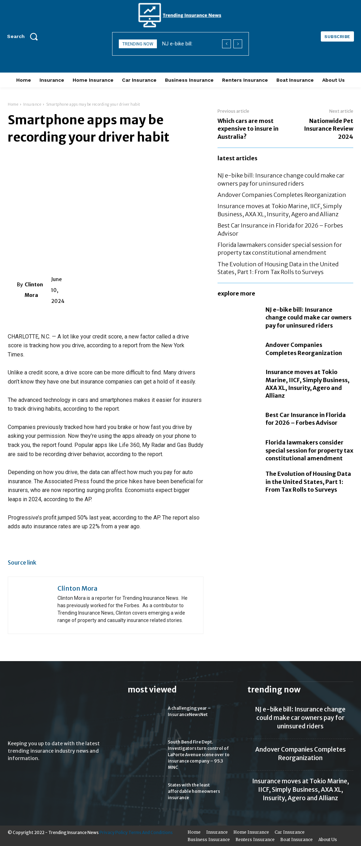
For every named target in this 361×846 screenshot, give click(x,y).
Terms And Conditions (150, 832)
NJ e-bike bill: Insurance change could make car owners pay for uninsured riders (308, 317)
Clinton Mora (34, 289)
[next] (237, 43)
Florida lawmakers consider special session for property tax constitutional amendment (309, 450)
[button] (24, 36)
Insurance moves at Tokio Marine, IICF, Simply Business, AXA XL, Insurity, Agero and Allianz (300, 789)
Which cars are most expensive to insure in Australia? (248, 128)
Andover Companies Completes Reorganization (282, 194)
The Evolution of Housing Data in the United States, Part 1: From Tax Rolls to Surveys (308, 481)
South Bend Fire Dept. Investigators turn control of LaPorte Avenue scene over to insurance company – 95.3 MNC (199, 754)
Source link (22, 562)
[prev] (226, 43)
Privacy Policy (113, 832)
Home (13, 104)
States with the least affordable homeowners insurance (194, 791)
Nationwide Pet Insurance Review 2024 (328, 128)
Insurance (32, 104)
